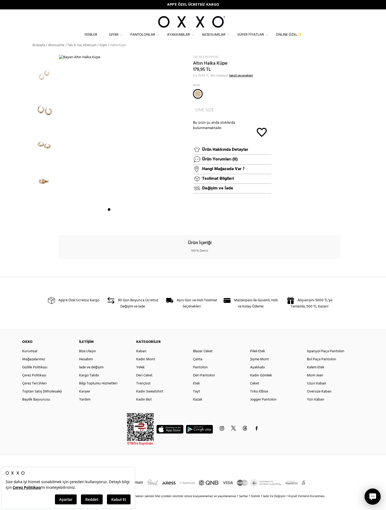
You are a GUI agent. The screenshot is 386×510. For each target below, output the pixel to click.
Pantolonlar (142, 39)
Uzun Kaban (316, 393)
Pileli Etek (257, 361)
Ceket (254, 393)
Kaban (141, 361)
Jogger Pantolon (263, 409)
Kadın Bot (144, 409)
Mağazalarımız (33, 369)
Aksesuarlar (213, 39)
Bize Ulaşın (87, 361)
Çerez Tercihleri (34, 393)
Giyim (113, 39)
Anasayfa (38, 55)
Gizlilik (256, 506)
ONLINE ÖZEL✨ (289, 39)
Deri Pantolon (204, 385)
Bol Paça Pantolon (321, 369)
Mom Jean (315, 385)
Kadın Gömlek (261, 385)
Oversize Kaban (319, 401)
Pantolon (200, 377)
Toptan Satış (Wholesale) (42, 401)
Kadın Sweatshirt (149, 401)
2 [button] (114, 223)
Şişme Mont (259, 369)
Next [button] (61, 148)
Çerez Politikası (34, 385)
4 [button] (123, 223)
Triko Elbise (259, 401)
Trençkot (143, 393)
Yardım (84, 409)
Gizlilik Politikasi (34, 377)
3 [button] (118, 223)
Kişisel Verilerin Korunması (306, 506)
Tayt (196, 401)
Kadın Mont (145, 369)
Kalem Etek (315, 377)
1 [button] (109, 223)
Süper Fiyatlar (250, 39)
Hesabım (86, 369)
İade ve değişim (91, 377)
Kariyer (84, 401)
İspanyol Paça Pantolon (325, 361)
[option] (45, 81)
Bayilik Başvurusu (36, 409)
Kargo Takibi (89, 385)
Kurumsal (29, 361)
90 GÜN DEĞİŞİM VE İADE (193, 5)
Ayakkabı (257, 377)
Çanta (197, 369)
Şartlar (244, 506)
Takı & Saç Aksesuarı (81, 55)
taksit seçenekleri (241, 85)
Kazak (197, 409)
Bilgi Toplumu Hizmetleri (98, 393)
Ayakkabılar (178, 39)
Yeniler (90, 39)
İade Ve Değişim (274, 506)
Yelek (140, 377)
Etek (196, 393)
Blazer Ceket (203, 361)
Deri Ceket (144, 385)
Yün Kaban (315, 409)
